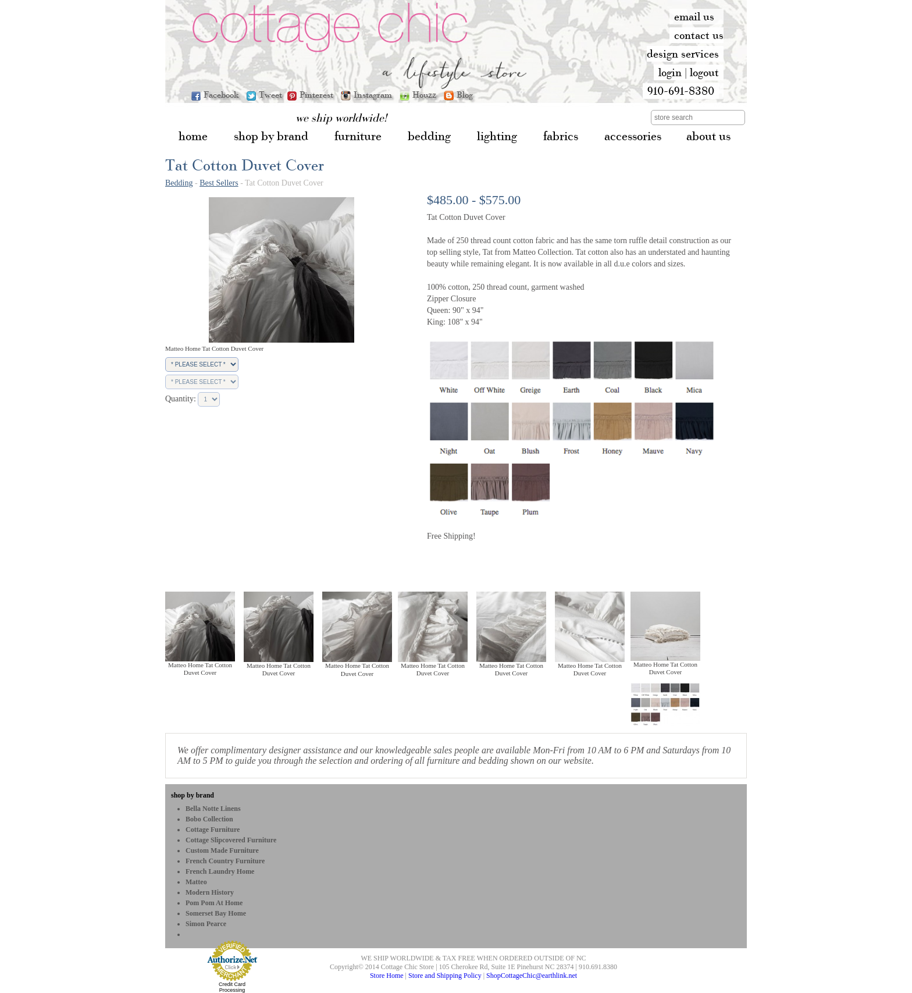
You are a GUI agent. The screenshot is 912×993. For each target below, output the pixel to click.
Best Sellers (219, 183)
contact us (699, 35)
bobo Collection (209, 819)
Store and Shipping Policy (445, 975)
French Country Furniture (225, 861)
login (670, 72)
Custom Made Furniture (222, 850)
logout (704, 72)
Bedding (179, 183)
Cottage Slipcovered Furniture (231, 840)
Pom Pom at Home (214, 903)
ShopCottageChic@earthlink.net (531, 975)
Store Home (387, 975)
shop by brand (192, 795)
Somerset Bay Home (216, 913)
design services (683, 53)
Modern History (210, 892)
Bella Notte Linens (213, 809)
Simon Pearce (206, 924)
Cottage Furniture (213, 829)
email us (694, 16)
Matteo (196, 882)
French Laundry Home (220, 871)
